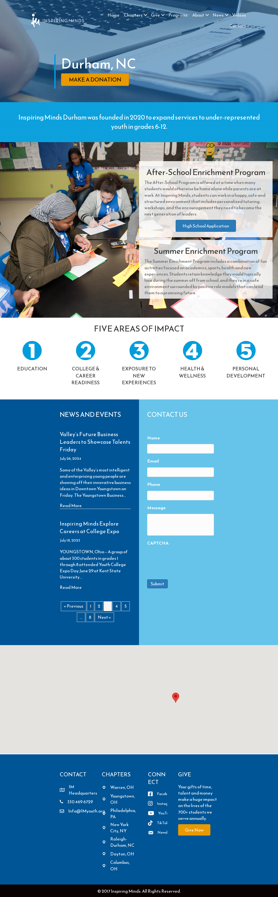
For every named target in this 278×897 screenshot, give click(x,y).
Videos (239, 15)
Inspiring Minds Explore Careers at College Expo (89, 527)
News (218, 15)
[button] (146, 15)
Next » (104, 617)
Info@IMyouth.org (86, 811)
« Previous (73, 606)
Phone (153, 484)
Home (113, 15)
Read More (71, 505)
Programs (178, 15)
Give (155, 15)
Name (153, 438)
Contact (237, 26)
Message (156, 508)
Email (153, 461)
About (198, 15)
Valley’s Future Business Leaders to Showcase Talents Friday (95, 442)
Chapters (133, 15)
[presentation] (188, 560)
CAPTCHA (158, 543)
